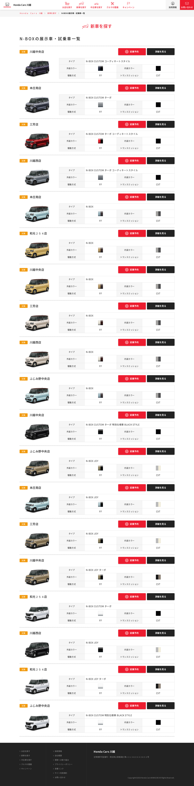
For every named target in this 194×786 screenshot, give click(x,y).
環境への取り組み (62, 760)
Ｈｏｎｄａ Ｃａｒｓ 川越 (31, 13)
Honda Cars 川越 (24, 5)
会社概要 (58, 755)
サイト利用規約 (61, 773)
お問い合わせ (187, 7)
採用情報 (173, 7)
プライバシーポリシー (64, 764)
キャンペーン (131, 7)
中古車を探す (99, 7)
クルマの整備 (115, 7)
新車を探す (84, 7)
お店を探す (70, 7)
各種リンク (59, 769)
